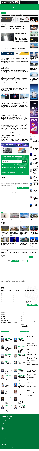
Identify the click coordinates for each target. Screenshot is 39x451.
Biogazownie (3, 290)
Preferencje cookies (3, 444)
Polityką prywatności (25, 183)
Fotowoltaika (3, 291)
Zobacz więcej (35, 304)
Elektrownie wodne (26, 290)
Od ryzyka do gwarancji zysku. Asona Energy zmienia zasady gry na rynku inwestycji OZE (12, 15)
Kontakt (1, 440)
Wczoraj (6, 260)
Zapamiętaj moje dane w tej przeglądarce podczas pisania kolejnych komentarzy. (12, 189)
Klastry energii (11, 291)
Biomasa (10, 290)
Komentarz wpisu (20, 187)
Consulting (17, 290)
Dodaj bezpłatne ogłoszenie (4, 331)
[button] (37, 11)
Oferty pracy (2, 428)
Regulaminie (6, 173)
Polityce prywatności (12, 173)
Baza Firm (2, 429)
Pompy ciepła (25, 291)
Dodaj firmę (29, 304)
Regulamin (12, 183)
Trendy (5, 24)
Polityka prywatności (3, 438)
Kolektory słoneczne (19, 291)
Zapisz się (24, 161)
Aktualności (2, 24)
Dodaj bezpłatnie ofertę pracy (24, 331)
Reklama (2, 442)
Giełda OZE (2, 427)
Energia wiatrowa (33, 290)
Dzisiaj (14, 260)
